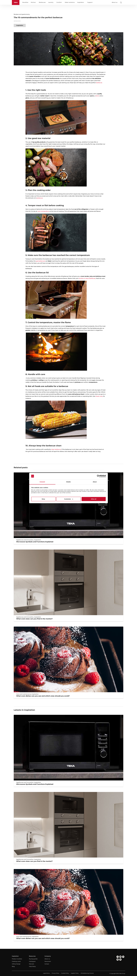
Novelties (25, 2)
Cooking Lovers (16, 961)
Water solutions (70, 2)
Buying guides (33, 959)
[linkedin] (123, 957)
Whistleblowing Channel (87, 973)
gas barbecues (40, 261)
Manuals (31, 964)
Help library (32, 966)
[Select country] (124, 2)
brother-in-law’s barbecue (87, 278)
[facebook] (117, 957)
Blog (13, 966)
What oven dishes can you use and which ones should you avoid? (43, 696)
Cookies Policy (65, 973)
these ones (99, 396)
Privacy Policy (55, 973)
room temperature (43, 211)
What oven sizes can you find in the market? (34, 619)
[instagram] (117, 959)
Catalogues (32, 961)
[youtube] (120, 957)
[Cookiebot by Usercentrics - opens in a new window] (98, 476)
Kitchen (33, 2)
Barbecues (42, 2)
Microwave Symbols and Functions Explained (34, 542)
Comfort (59, 2)
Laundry (50, 2)
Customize (68, 499)
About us (114, 2)
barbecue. (99, 82)
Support (90, 2)
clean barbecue (56, 449)
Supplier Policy (75, 973)
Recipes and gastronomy (22, 14)
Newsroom (48, 961)
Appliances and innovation (24, 540)
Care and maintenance (23, 694)
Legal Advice (46, 973)
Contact (47, 964)
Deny (43, 499)
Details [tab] (68, 482)
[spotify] (120, 959)
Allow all (93, 499)
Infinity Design (16, 964)
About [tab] (95, 482)
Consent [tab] (42, 482)
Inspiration (80, 2)
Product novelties (17, 959)
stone (97, 96)
